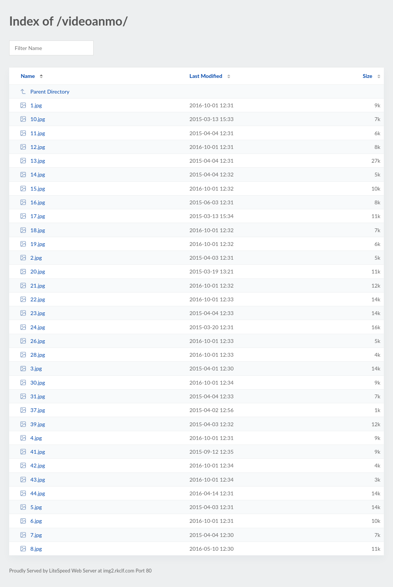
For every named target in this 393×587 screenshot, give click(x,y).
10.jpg (32, 119)
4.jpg (31, 438)
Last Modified (205, 76)
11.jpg (32, 133)
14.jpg (32, 174)
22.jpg (32, 299)
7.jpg (31, 535)
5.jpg (31, 507)
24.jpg (32, 327)
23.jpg (32, 313)
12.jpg (32, 147)
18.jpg (32, 230)
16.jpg (32, 202)
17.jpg (32, 216)
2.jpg (31, 257)
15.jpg (32, 188)
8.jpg (31, 548)
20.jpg (32, 271)
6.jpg (31, 520)
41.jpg (32, 451)
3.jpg (31, 368)
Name (28, 76)
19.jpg (32, 244)
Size (367, 76)
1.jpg (31, 105)
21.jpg (32, 285)
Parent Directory (45, 91)
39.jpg (32, 424)
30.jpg (32, 382)
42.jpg (32, 465)
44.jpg (32, 493)
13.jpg (32, 160)
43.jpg (32, 479)
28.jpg (32, 354)
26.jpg (32, 341)
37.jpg (32, 410)
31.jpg (32, 396)
